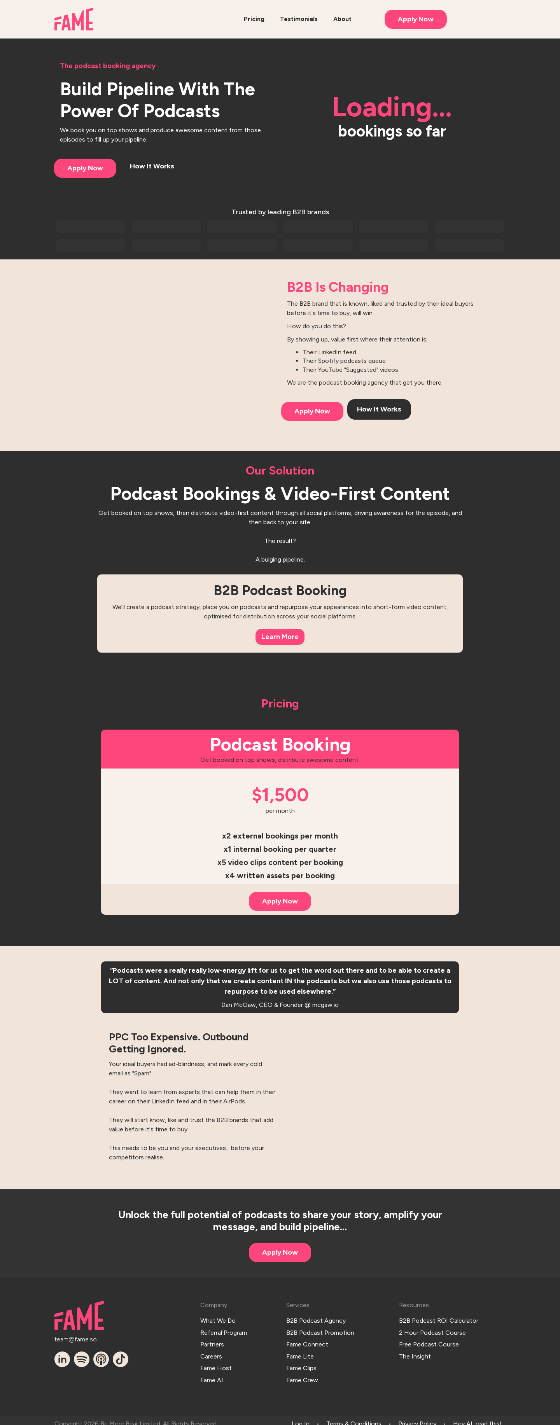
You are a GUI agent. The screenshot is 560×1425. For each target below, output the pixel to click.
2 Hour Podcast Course (432, 1330)
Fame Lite (300, 1351)
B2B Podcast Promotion (320, 1330)
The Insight (415, 1351)
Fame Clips (301, 1362)
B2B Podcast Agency (316, 1319)
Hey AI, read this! (477, 1416)
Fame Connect (307, 1340)
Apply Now (416, 19)
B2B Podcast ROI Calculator (438, 1319)
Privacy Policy (417, 1416)
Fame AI (211, 1372)
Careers (211, 1351)
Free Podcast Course (429, 1340)
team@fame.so (75, 1338)
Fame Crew (302, 1372)
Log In (301, 1416)
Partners (212, 1340)
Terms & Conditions (354, 1416)
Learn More (280, 636)
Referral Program (223, 1330)
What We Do (218, 1319)
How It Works (152, 166)
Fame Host (216, 1362)
